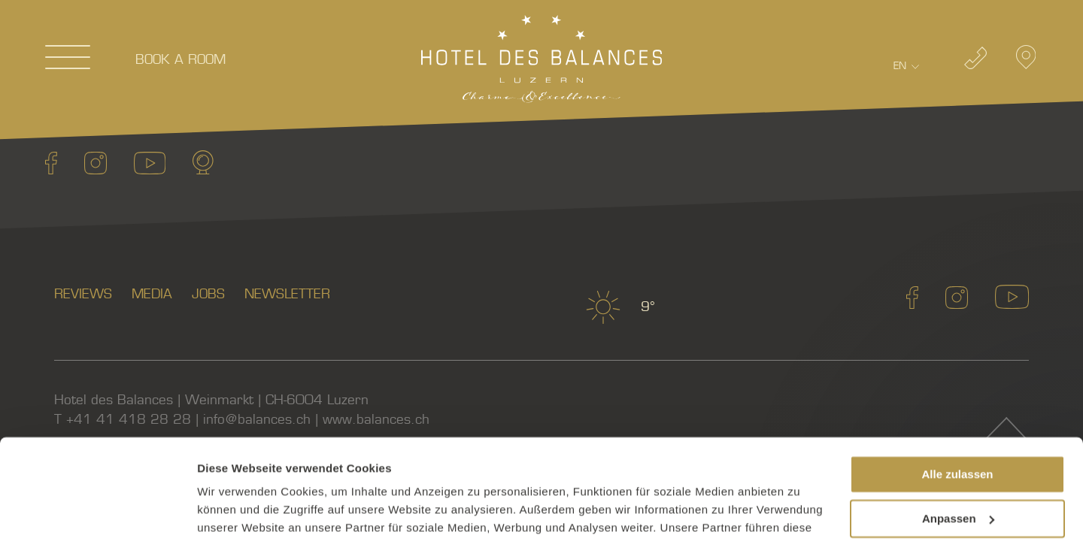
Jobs (208, 294)
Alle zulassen (957, 380)
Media (152, 294)
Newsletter (287, 294)
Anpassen (958, 424)
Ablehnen (957, 468)
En (899, 65)
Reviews (83, 294)
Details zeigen (235, 511)
